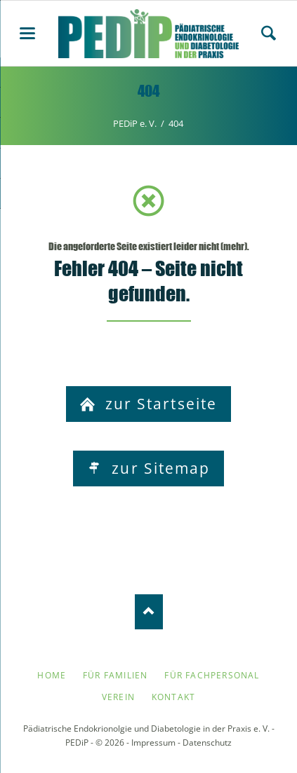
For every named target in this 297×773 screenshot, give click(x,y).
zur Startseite (159, 403)
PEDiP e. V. (135, 123)
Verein (118, 697)
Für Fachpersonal (211, 675)
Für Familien (115, 675)
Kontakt (173, 697)
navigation (27, 33)
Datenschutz (207, 742)
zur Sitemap (158, 468)
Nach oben (149, 611)
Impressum (153, 742)
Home (51, 675)
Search (268, 33)
